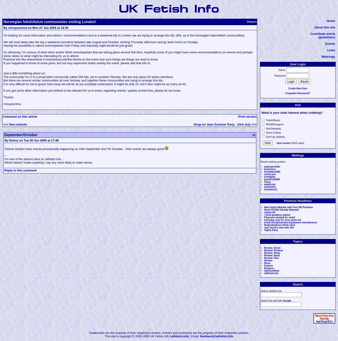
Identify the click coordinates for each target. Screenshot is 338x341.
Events (330, 43)
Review (268, 260)
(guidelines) (326, 37)
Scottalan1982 (272, 171)
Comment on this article (20, 116)
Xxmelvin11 (270, 189)
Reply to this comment (21, 170)
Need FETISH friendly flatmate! (281, 210)
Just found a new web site (279, 227)
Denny (13, 140)
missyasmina (17, 28)
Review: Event (272, 248)
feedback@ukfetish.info (216, 336)
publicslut (269, 184)
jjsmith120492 (272, 179)
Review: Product (273, 250)
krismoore (270, 169)
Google (287, 300)
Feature (268, 265)
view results (283, 143)
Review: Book (272, 255)
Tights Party (271, 230)
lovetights (269, 177)
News (267, 263)
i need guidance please (277, 215)
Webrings (328, 56)
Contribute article (322, 34)
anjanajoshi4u (272, 166)
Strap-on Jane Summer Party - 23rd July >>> (225, 124)
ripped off (269, 212)
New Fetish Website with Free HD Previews (288, 207)
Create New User (298, 88)
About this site (324, 27)
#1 (253, 135)
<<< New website (15, 124)
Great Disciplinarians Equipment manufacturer (290, 222)
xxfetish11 (270, 187)
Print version (247, 116)
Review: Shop (272, 253)
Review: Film (271, 258)
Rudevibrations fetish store (279, 225)
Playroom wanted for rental (279, 217)
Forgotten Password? (298, 93)
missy (267, 182)
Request (269, 268)
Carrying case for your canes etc (282, 220)
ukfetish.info (271, 273)
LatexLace (270, 174)
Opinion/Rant (271, 270)
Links (331, 50)
